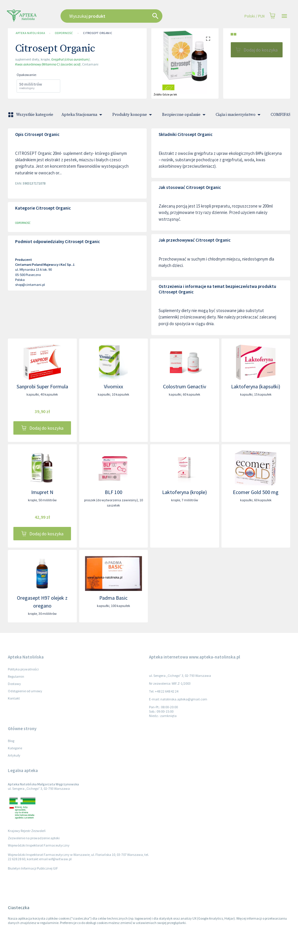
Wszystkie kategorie (31, 114)
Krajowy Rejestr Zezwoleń (27, 831)
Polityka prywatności (23, 669)
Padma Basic (113, 597)
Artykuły (14, 755)
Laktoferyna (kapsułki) (255, 386)
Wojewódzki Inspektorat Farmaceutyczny (39, 845)
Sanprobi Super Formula (42, 386)
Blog (11, 741)
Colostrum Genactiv (184, 386)
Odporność (64, 33)
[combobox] (126, 16)
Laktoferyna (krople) (184, 492)
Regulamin (16, 676)
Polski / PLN (254, 16)
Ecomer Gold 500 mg (256, 492)
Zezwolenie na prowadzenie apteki (34, 838)
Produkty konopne (133, 114)
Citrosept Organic (98, 33)
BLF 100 (113, 492)
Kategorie (15, 748)
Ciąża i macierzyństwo (239, 114)
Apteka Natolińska (30, 33)
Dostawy (14, 683)
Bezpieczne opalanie (185, 114)
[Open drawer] (284, 16)
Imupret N (42, 492)
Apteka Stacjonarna (83, 114)
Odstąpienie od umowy (25, 691)
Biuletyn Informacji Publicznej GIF (33, 868)
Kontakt (14, 698)
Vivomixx (113, 386)
